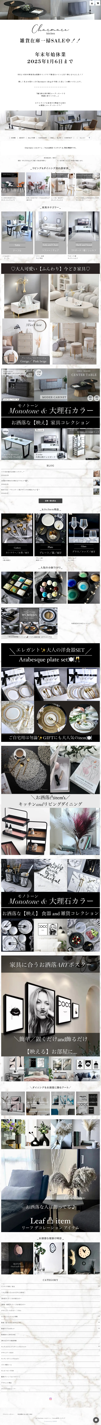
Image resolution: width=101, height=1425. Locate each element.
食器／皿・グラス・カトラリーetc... (11, 1322)
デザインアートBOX (7, 1352)
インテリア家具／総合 (8, 1286)
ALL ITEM (31, 138)
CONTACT (68, 138)
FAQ (51, 138)
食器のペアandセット (8, 1328)
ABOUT (22, 138)
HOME (13, 138)
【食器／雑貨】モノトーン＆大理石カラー (13, 1304)
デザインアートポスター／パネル (11, 1310)
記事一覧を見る (50, 501)
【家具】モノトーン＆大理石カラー (11, 1298)
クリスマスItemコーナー (8, 1389)
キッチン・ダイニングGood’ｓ (10, 1359)
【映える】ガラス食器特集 (9, 1340)
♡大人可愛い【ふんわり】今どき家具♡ (13, 1292)
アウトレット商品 (6, 1383)
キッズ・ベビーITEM (7, 1371)
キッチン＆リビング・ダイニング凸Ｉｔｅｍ (13, 1346)
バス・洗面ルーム (6, 1365)
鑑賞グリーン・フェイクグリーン (10, 1377)
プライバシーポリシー (8, 1414)
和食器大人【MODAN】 (8, 1334)
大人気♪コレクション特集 (9, 1316)
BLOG (59, 138)
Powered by (50, 1421)
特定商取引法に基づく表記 (25, 1414)
